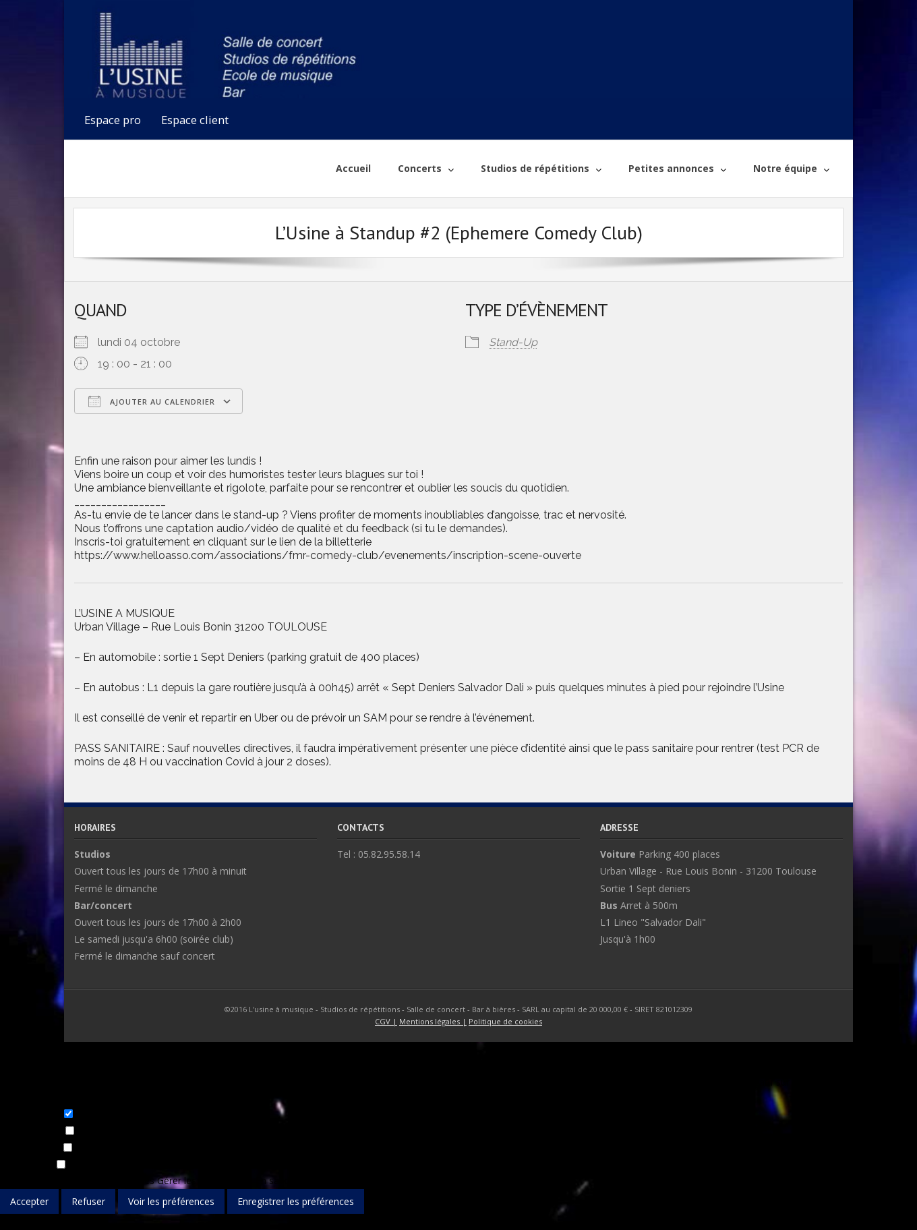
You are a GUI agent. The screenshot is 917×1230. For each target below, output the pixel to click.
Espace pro (112, 119)
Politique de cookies (505, 1021)
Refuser (88, 1201)
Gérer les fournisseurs (205, 1180)
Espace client (195, 119)
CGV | (386, 1021)
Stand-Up (513, 342)
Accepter (29, 1201)
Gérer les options (37, 1180)
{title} (11, 1221)
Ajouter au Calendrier (151, 401)
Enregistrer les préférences (295, 1201)
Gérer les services (116, 1180)
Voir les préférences (171, 1201)
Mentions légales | (433, 1021)
